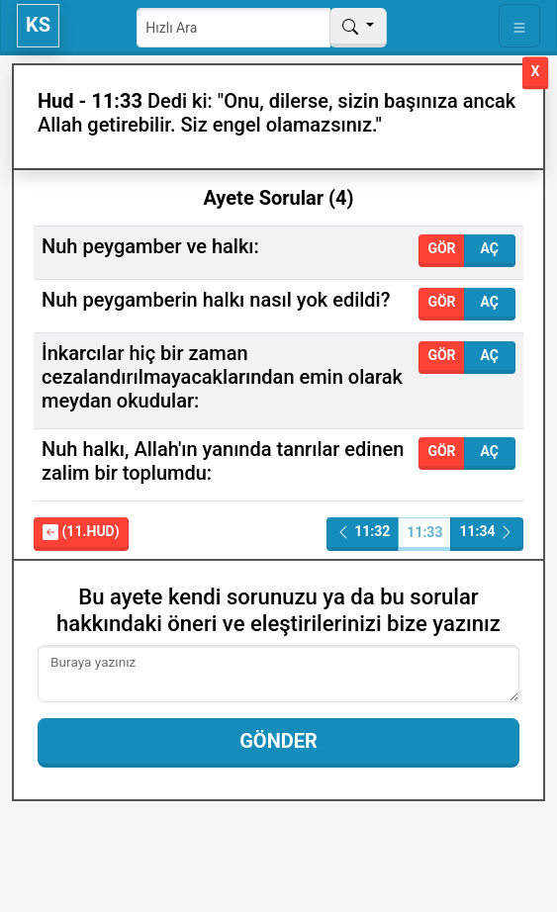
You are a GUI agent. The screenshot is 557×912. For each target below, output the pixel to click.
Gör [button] (441, 248)
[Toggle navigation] (519, 25)
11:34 (486, 531)
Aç (490, 248)
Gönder (278, 741)
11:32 (363, 531)
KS (38, 25)
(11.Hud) (81, 531)
